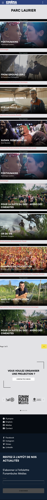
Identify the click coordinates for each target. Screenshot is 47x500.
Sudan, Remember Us (14, 140)
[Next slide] (43, 399)
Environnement (16, 241)
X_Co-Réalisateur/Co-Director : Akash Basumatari (27, 269)
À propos (9, 418)
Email (4, 478)
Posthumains (9, 41)
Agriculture (4, 115)
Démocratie (4, 148)
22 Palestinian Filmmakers (10, 77)
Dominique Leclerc (7, 44)
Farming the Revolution (16, 266)
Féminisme (23, 148)
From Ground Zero (13, 74)
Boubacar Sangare (7, 236)
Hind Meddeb (5, 143)
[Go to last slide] (3, 399)
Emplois (9, 422)
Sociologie (24, 82)
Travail (24, 241)
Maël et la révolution (15, 299)
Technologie (4, 49)
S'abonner (23, 491)
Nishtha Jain (5, 269)
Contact (9, 428)
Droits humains (15, 82)
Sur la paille (9, 107)
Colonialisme (4, 82)
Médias (9, 425)
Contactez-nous (24, 379)
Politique (35, 274)
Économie (11, 115)
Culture (11, 274)
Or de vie (6, 233)
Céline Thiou (5, 302)
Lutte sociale (32, 148)
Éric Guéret (5, 110)
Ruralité (18, 115)
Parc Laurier (23, 20)
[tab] (20, 410)
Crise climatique (14, 307)
